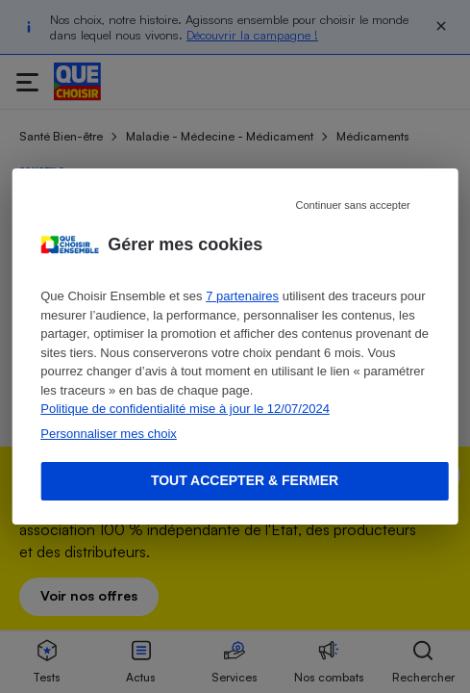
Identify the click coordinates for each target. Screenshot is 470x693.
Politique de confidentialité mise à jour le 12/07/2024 (185, 408)
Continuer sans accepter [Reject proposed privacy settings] (353, 205)
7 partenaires (242, 296)
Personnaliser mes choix (108, 433)
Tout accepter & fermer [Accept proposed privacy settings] (244, 480)
